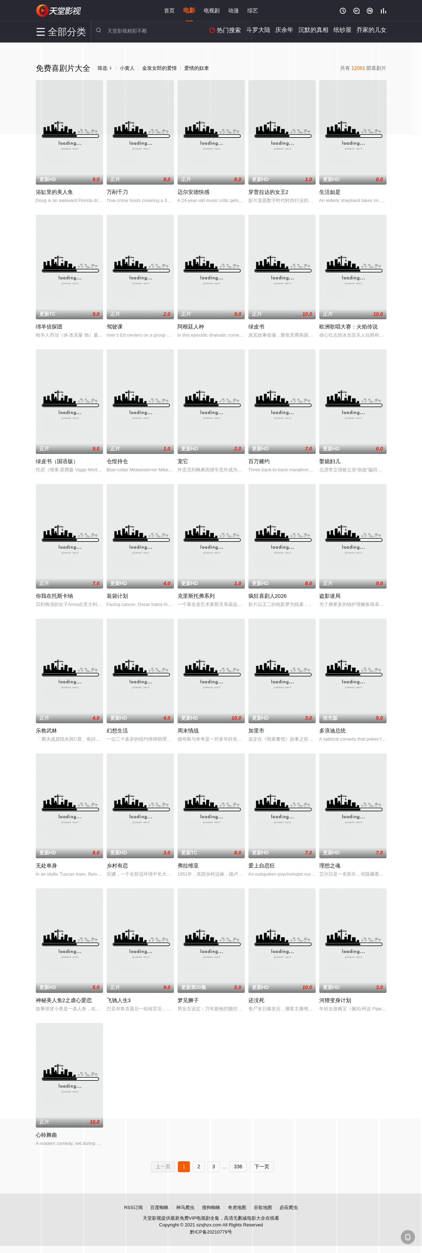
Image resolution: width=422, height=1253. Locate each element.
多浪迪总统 (332, 730)
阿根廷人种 (191, 327)
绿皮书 (256, 327)
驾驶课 (115, 327)
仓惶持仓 (117, 461)
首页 (169, 10)
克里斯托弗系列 (196, 596)
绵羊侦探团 (49, 327)
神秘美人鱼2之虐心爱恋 (64, 1000)
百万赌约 (259, 461)
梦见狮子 (188, 1000)
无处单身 (46, 866)
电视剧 (212, 10)
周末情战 (188, 730)
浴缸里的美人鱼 (54, 192)
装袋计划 (117, 596)
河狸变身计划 (335, 1000)
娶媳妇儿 (330, 461)
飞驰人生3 (119, 1000)
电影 (189, 10)
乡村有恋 (117, 866)
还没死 (256, 1000)
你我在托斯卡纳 (54, 596)
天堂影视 (59, 10)
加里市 (256, 730)
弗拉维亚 (188, 866)
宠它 (183, 461)
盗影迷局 (330, 596)
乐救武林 (46, 730)
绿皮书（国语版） (57, 461)
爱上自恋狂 (261, 866)
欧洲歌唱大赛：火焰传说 (348, 327)
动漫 (233, 10)
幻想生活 (117, 730)
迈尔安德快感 (193, 192)
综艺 (252, 10)
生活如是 (330, 192)
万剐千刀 (117, 192)
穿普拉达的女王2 (268, 192)
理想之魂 (330, 866)
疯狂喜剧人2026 (267, 596)
